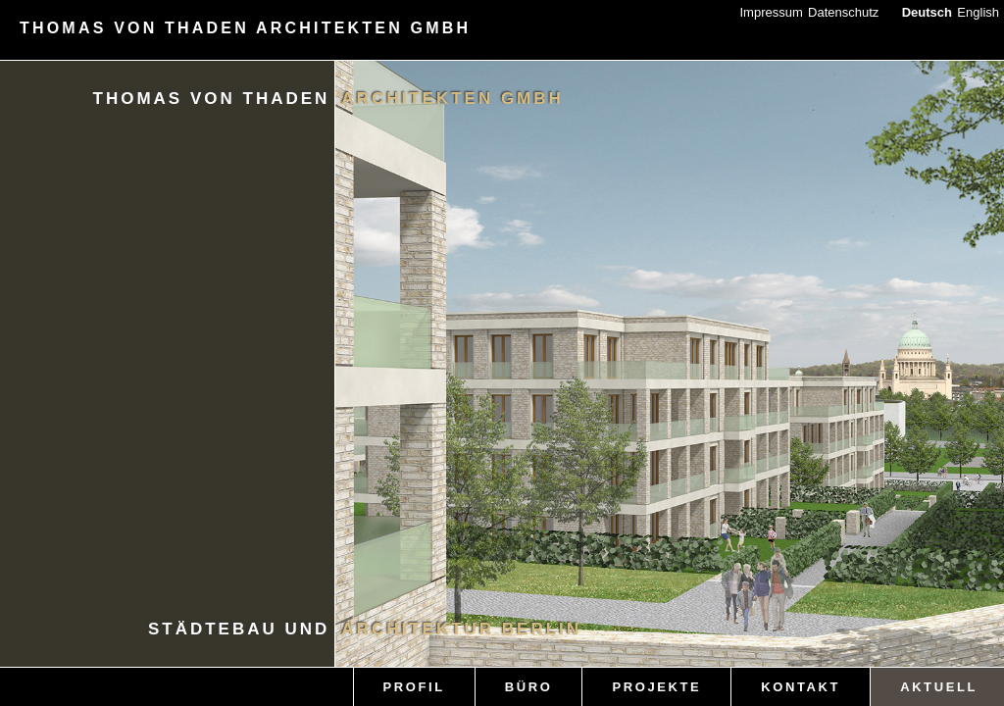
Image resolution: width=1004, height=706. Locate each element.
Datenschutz (843, 12)
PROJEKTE (656, 687)
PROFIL (414, 687)
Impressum (770, 12)
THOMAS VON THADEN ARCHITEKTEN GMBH (245, 28)
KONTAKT (800, 687)
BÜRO (529, 687)
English (978, 12)
